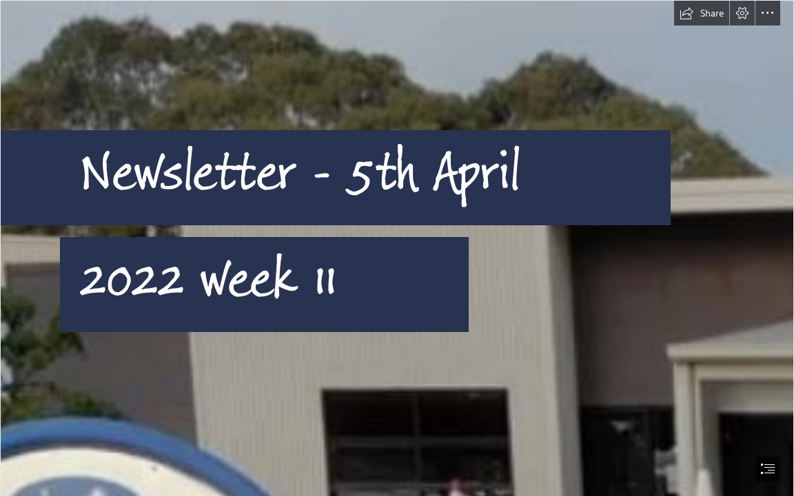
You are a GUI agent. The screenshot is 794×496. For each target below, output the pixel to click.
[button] (701, 13)
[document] (397, 248)
